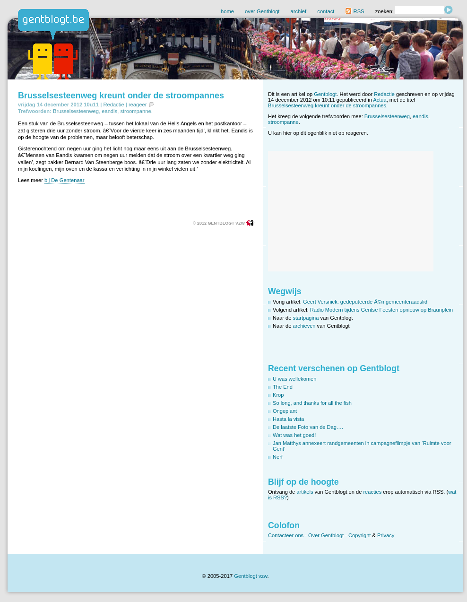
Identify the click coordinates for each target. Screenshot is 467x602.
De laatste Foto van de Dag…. (308, 427)
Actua (379, 100)
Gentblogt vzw (250, 576)
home (227, 11)
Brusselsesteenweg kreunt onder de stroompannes (121, 95)
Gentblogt (325, 94)
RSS (354, 11)
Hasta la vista (288, 419)
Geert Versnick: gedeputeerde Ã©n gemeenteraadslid (365, 302)
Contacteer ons (285, 535)
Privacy (385, 535)
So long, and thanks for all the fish (312, 403)
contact (325, 11)
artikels (304, 492)
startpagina (306, 318)
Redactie (113, 104)
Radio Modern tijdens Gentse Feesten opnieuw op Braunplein (381, 310)
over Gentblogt (262, 11)
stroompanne (135, 111)
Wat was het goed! (294, 435)
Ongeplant (285, 411)
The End (283, 387)
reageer (138, 104)
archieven (304, 326)
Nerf (278, 457)
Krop (278, 395)
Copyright (359, 535)
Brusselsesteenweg (76, 111)
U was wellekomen (294, 379)
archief (299, 11)
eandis (109, 111)
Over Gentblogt (326, 535)
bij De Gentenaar (64, 180)
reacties (372, 492)
